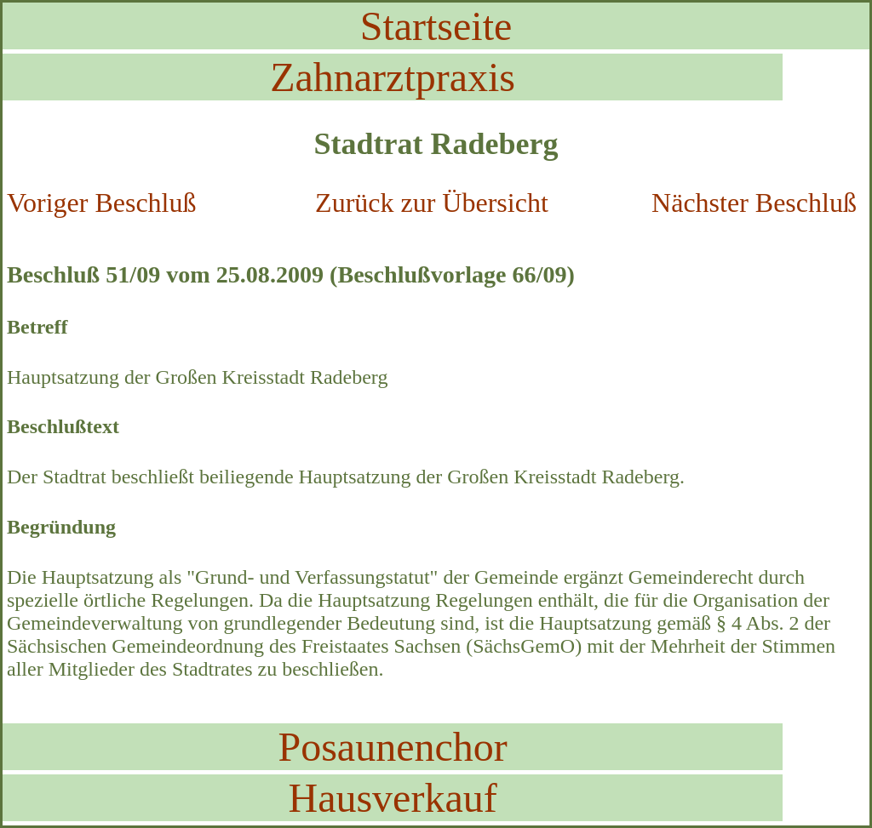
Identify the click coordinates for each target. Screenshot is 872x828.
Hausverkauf (392, 797)
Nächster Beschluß (754, 202)
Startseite (436, 26)
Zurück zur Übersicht (431, 202)
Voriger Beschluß (101, 202)
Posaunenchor (392, 746)
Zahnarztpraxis (392, 77)
